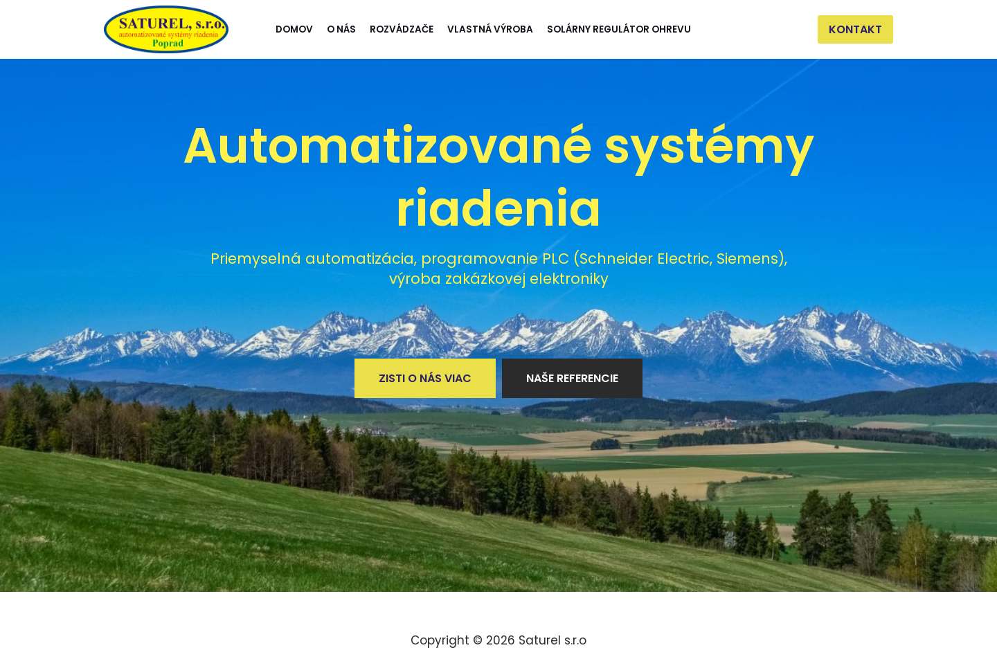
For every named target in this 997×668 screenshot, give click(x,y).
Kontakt (855, 29)
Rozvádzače (401, 29)
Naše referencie (572, 378)
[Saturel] (166, 29)
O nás (341, 29)
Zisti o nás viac (425, 378)
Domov (294, 29)
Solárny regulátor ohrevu (619, 29)
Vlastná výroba (490, 29)
